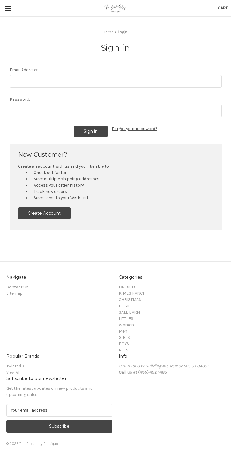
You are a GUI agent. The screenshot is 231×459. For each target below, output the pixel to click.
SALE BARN (129, 312)
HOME (125, 306)
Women (126, 324)
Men (123, 331)
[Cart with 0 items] (222, 8)
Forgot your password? (134, 128)
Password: (20, 99)
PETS (123, 350)
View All (13, 372)
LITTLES (126, 318)
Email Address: (24, 69)
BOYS (124, 343)
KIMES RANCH (132, 293)
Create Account (44, 213)
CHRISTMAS (130, 299)
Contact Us (17, 287)
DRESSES (128, 287)
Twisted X (15, 366)
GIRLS (124, 337)
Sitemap (14, 293)
